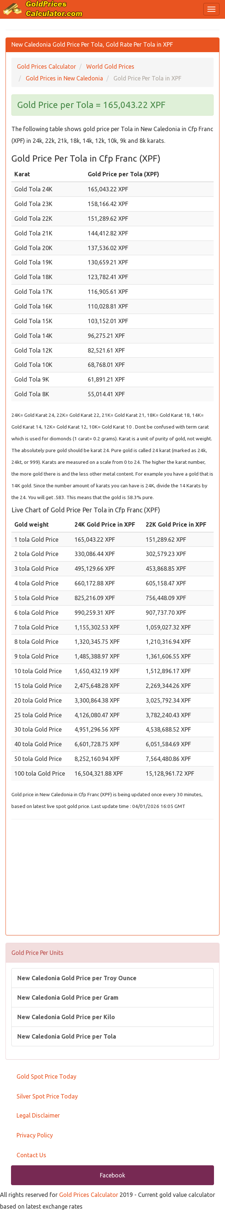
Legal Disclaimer (38, 1115)
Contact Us (31, 1155)
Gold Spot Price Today (46, 1076)
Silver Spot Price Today (47, 1096)
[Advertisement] (112, 878)
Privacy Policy (35, 1135)
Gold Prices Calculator (88, 1194)
